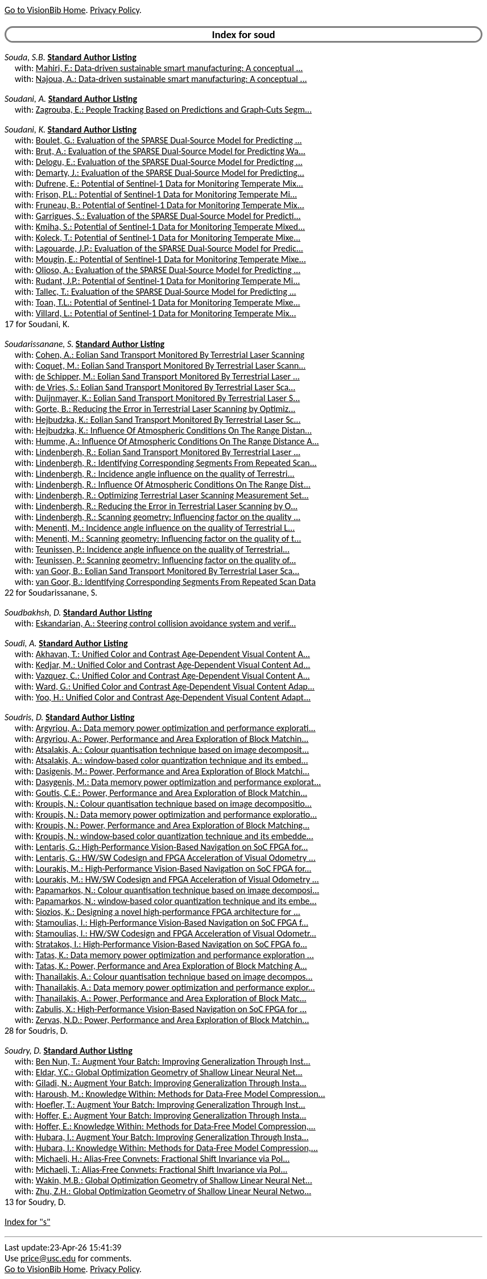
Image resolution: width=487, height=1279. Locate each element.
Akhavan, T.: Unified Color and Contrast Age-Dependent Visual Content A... (173, 654)
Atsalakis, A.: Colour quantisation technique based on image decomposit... (172, 749)
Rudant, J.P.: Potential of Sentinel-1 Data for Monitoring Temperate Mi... (168, 280)
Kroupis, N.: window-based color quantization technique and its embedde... (174, 836)
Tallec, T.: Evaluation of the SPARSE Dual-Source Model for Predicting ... (166, 291)
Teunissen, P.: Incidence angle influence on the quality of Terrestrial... (163, 549)
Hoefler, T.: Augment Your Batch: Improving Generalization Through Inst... (171, 1104)
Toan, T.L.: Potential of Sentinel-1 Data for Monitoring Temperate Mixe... (168, 302)
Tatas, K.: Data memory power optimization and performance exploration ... (175, 955)
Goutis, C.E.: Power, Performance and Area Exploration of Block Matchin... (171, 792)
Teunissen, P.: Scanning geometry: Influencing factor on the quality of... (166, 560)
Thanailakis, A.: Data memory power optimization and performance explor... (175, 987)
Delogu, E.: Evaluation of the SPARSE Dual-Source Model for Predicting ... (169, 161)
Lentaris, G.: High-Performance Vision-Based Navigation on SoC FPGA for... (172, 846)
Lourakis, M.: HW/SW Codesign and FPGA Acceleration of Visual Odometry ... (177, 879)
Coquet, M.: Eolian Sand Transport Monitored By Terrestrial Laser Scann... (171, 365)
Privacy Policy (114, 10)
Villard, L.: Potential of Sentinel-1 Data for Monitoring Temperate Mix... (166, 313)
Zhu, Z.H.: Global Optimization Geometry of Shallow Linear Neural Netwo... (173, 1191)
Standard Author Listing (91, 57)
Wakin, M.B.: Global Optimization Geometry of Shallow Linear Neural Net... (174, 1180)
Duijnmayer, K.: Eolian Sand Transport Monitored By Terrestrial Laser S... (168, 398)
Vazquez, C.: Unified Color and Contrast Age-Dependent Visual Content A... (173, 675)
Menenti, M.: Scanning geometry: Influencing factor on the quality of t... (168, 538)
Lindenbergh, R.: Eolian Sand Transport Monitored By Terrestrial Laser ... (168, 452)
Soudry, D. (23, 1050)
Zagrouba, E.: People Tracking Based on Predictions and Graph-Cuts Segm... (174, 109)
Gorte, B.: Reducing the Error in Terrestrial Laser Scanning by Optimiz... (165, 408)
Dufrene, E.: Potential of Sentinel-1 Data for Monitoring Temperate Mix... (169, 183)
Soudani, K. (25, 129)
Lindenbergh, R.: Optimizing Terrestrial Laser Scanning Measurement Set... (172, 495)
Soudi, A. (21, 643)
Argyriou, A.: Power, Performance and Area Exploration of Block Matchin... (172, 738)
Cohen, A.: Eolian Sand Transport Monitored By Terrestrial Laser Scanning (170, 354)
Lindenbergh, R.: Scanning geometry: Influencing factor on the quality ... (168, 516)
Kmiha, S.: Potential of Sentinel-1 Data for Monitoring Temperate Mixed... (170, 226)
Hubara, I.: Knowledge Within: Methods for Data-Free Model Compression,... (177, 1147)
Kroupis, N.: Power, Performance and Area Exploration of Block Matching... (172, 825)
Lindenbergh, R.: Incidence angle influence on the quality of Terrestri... (165, 473)
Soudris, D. (24, 717)
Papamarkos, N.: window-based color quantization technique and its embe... (176, 901)
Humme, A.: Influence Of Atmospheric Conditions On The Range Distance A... (177, 441)
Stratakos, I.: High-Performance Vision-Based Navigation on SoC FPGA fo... (171, 944)
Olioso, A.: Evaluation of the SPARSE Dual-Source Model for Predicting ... (168, 270)
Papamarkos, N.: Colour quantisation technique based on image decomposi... (177, 890)
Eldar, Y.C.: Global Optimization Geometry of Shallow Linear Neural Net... (169, 1072)
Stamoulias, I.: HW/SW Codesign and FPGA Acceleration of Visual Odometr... (176, 933)
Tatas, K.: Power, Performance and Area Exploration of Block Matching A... (171, 965)
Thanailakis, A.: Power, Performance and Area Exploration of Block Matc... (171, 998)
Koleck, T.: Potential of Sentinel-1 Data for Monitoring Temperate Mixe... (168, 237)
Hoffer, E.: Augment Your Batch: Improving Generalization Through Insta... (171, 1115)
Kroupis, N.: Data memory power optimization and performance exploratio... (176, 814)
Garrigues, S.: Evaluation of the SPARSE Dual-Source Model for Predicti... (168, 216)
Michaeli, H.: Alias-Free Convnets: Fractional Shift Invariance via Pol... (163, 1158)
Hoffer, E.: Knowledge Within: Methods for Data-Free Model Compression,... (176, 1126)
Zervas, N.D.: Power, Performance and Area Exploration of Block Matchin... (172, 1019)
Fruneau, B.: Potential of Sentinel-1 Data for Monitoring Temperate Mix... (170, 205)
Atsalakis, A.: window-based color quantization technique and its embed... (172, 760)
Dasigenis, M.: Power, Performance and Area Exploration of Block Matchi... (172, 771)
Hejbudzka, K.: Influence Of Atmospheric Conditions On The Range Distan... (174, 430)
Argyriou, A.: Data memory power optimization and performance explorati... (176, 728)
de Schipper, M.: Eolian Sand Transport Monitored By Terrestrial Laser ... (168, 376)
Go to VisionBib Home (45, 10)
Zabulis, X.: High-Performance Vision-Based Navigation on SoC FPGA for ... (171, 1009)
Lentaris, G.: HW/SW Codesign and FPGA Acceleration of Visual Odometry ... (176, 857)
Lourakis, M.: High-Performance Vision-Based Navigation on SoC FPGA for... (173, 868)
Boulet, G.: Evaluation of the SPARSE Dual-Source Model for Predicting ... (169, 140)
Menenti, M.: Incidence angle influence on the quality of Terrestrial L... (165, 527)
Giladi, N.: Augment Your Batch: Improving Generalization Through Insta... (171, 1083)
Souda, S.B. (25, 57)
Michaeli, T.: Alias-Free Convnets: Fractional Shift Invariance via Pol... (162, 1169)
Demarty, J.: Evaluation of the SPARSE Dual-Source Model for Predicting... (170, 172)
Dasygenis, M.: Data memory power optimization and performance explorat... (178, 782)
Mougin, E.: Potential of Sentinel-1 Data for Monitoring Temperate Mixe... (171, 259)
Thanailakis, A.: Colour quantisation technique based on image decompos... (174, 976)
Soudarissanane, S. (39, 344)
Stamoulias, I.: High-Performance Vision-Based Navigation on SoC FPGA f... (172, 922)
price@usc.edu (48, 1258)
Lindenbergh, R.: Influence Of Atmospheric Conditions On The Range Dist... (173, 484)
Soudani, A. (25, 98)
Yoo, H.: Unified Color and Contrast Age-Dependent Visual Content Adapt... (173, 697)
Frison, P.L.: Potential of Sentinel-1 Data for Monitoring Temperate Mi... (166, 194)
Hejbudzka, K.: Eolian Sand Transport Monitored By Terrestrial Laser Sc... (168, 419)
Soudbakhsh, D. (33, 612)
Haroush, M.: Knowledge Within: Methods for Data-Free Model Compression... (180, 1093)
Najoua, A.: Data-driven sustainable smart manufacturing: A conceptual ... (171, 78)
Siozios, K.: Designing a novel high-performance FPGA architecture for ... (168, 911)
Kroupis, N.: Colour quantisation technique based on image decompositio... (174, 803)
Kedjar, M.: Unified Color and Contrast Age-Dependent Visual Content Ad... (173, 664)
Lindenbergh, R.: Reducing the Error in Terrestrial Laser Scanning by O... (167, 506)
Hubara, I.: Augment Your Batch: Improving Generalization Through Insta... (172, 1137)
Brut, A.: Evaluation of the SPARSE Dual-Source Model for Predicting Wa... (171, 151)
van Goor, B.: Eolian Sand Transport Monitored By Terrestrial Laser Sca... (167, 571)
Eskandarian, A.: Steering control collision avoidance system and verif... (166, 623)
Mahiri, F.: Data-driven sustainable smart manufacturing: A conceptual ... (169, 68)
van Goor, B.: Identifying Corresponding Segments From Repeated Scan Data (176, 581)
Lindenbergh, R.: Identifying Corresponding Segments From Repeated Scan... (176, 462)
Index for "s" (27, 1221)
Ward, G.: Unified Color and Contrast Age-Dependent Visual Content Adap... (175, 686)
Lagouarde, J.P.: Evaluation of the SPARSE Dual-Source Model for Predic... (169, 248)
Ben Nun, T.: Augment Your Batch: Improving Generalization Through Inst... (173, 1061)
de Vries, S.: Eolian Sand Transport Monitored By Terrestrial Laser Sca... (165, 387)
